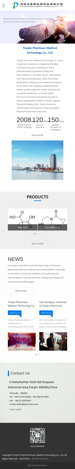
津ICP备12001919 (40, 458)
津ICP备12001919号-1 (37, 465)
